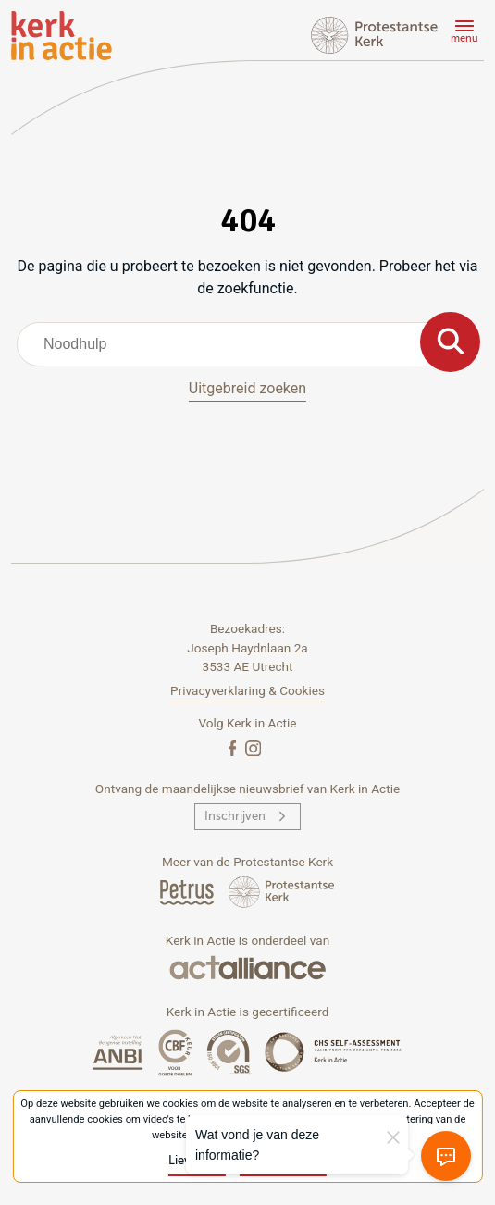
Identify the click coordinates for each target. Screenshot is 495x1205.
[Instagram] (253, 747)
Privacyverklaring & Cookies (247, 690)
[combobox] (247, 344)
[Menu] (461, 34)
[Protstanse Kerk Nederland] (282, 892)
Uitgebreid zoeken (247, 388)
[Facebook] (234, 747)
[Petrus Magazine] (188, 892)
